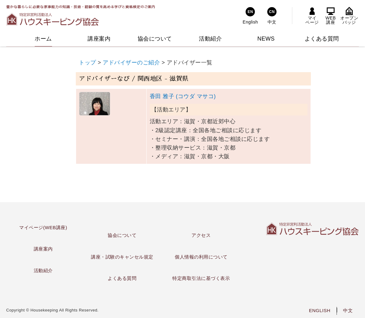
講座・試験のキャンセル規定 (122, 256)
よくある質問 (122, 278)
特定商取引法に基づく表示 (201, 278)
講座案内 (43, 248)
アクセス (201, 235)
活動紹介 (43, 270)
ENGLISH (319, 310)
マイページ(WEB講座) (43, 227)
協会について (122, 235)
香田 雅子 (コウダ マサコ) (183, 96)
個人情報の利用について (201, 256)
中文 (348, 310)
